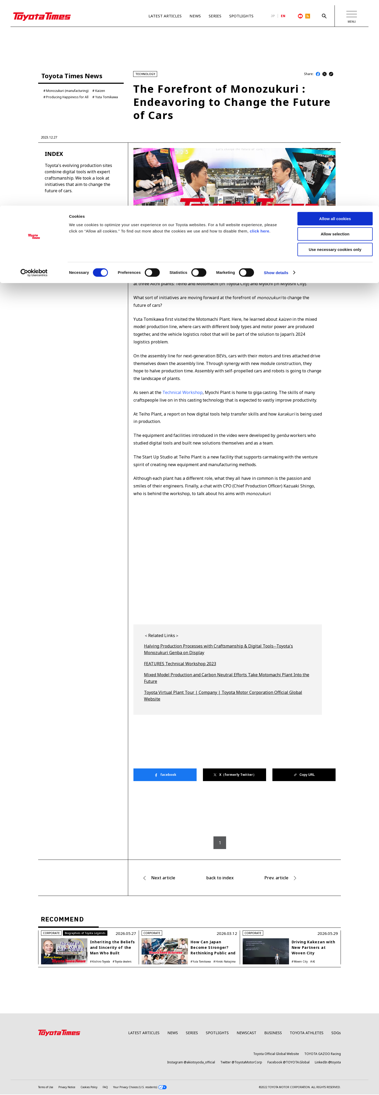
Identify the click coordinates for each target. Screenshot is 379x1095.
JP (273, 16)
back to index (220, 898)
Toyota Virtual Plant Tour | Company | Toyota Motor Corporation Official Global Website (223, 716)
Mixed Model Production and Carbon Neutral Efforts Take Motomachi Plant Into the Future (226, 698)
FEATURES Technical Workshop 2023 (180, 684)
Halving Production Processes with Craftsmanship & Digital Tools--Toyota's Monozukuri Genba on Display (218, 670)
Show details (276, 67)
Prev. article (276, 898)
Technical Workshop (182, 413)
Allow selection (335, 28)
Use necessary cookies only (335, 44)
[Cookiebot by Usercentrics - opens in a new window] (34, 67)
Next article (163, 898)
